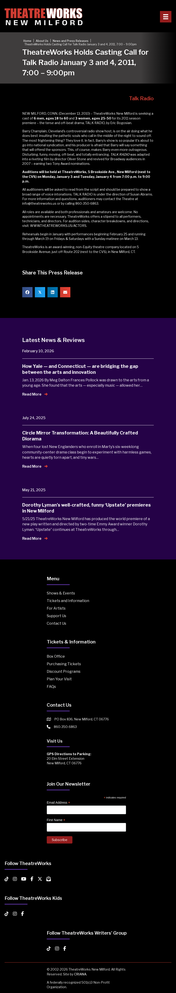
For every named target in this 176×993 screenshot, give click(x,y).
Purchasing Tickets (64, 664)
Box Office (56, 656)
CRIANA (80, 974)
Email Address (58, 802)
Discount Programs (63, 671)
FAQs (51, 686)
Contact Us (56, 623)
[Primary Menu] (165, 16)
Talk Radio (141, 98)
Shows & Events (61, 593)
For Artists (56, 608)
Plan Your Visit (59, 679)
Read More (35, 394)
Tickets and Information (68, 601)
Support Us (56, 616)
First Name (56, 820)
